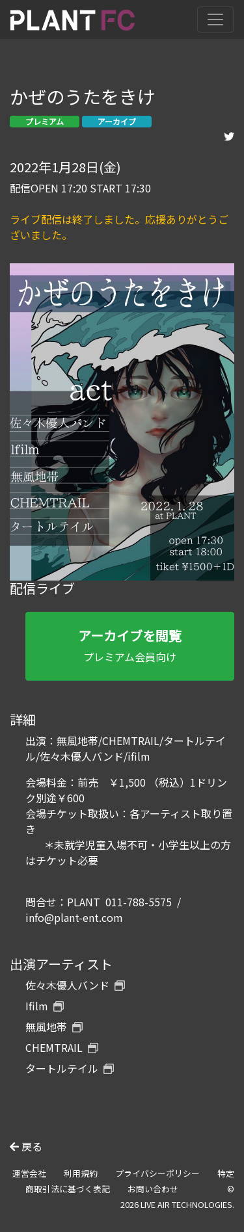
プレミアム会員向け (130, 645)
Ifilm (44, 1006)
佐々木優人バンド (75, 985)
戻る (26, 1146)
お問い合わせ (153, 1189)
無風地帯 (54, 1026)
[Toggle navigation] (215, 20)
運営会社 (29, 1173)
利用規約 (81, 1173)
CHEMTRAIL (61, 1047)
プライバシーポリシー (157, 1173)
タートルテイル (69, 1068)
